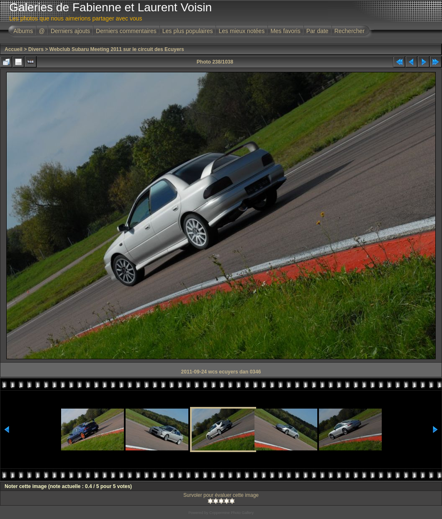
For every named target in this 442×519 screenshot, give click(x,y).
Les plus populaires (187, 31)
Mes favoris (285, 31)
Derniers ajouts (70, 31)
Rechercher (349, 31)
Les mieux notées (241, 31)
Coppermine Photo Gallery (231, 513)
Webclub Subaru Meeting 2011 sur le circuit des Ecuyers (116, 49)
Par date (317, 31)
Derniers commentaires (126, 31)
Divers (36, 49)
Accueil (14, 49)
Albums (23, 31)
